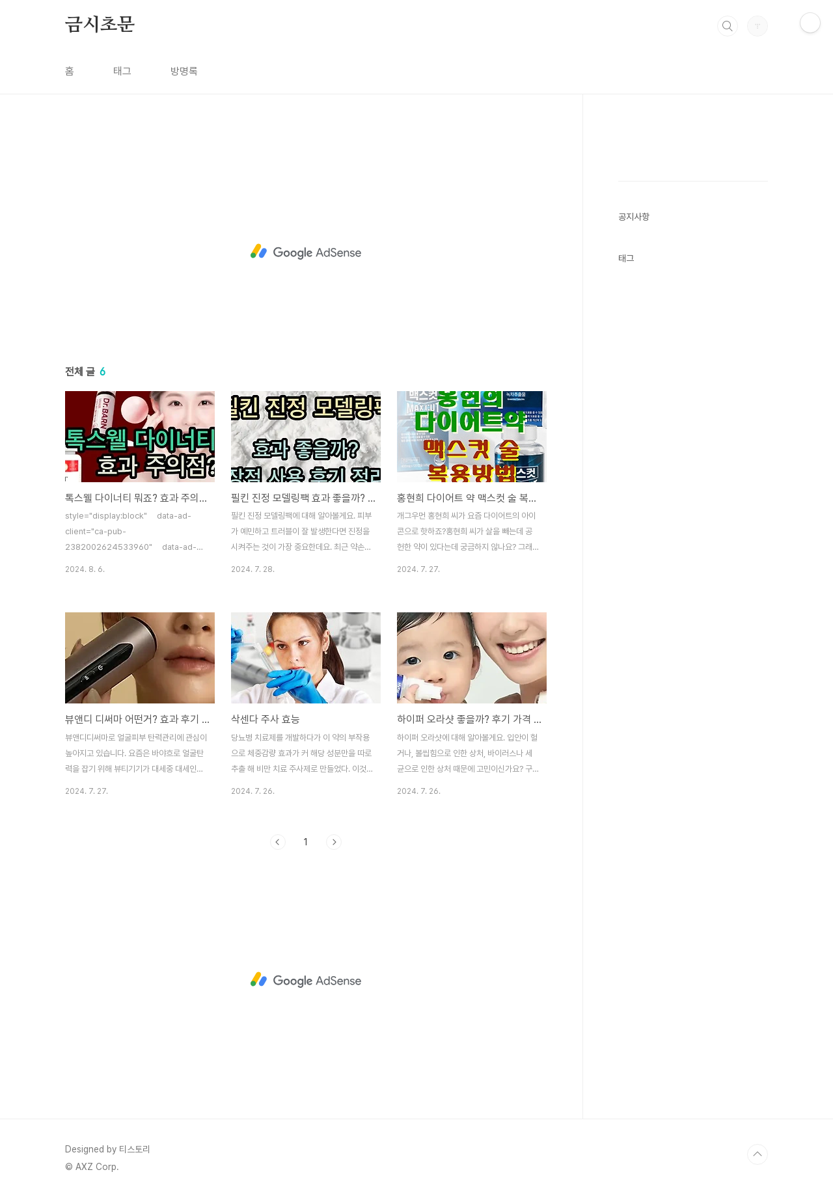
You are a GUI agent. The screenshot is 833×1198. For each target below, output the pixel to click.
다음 (334, 842)
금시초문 (100, 25)
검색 (727, 26)
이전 (278, 842)
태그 (122, 71)
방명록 (184, 71)
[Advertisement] (306, 252)
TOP (757, 1154)
